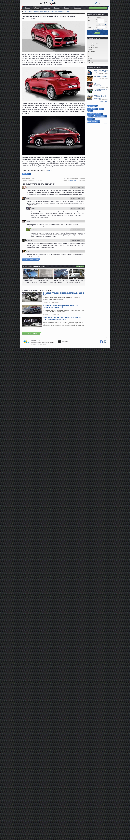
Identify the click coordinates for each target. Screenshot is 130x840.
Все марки (47, 8)
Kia (101, 109)
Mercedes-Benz (100, 116)
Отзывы (66, 8)
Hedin (28, 198)
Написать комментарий (31, 259)
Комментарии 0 (56, 329)
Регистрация (104, 3)
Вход (98, 3)
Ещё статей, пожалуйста (31, 333)
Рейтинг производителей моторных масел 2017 (101, 71)
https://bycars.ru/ (73, 180)
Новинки (90, 58)
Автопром (90, 56)
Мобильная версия (41, 344)
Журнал (36, 8)
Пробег (90, 27)
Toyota (90, 119)
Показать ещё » (104, 101)
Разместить (80, 266)
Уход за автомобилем (94, 114)
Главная (27, 8)
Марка (89, 17)
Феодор (28, 221)
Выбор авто (91, 45)
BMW (89, 111)
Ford (89, 116)
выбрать (98, 17)
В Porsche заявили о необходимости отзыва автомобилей (60, 306)
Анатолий (34, 230)
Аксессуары (91, 106)
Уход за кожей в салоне (100, 76)
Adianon (29, 240)
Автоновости (91, 41)
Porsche (25, 174)
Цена (89, 20)
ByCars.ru (51, 170)
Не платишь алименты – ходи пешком (101, 89)
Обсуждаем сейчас (94, 67)
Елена (28, 187)
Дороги (90, 49)
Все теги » (105, 123)
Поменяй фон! (63, 341)
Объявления (77, 8)
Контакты (33, 342)
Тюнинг (90, 54)
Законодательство (93, 43)
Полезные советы (93, 47)
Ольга (28, 251)
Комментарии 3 (56, 302)
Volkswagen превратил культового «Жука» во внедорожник (100, 97)
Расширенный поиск (97, 29)
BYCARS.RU (37, 340)
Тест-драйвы (91, 51)
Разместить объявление (98, 8)
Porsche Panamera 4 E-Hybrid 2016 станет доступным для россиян (62, 319)
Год (88, 24)
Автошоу (31, 11)
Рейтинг (56, 8)
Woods (33, 208)
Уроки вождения (93, 121)
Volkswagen (91, 109)
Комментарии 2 (56, 314)
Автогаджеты (91, 62)
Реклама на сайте (40, 342)
